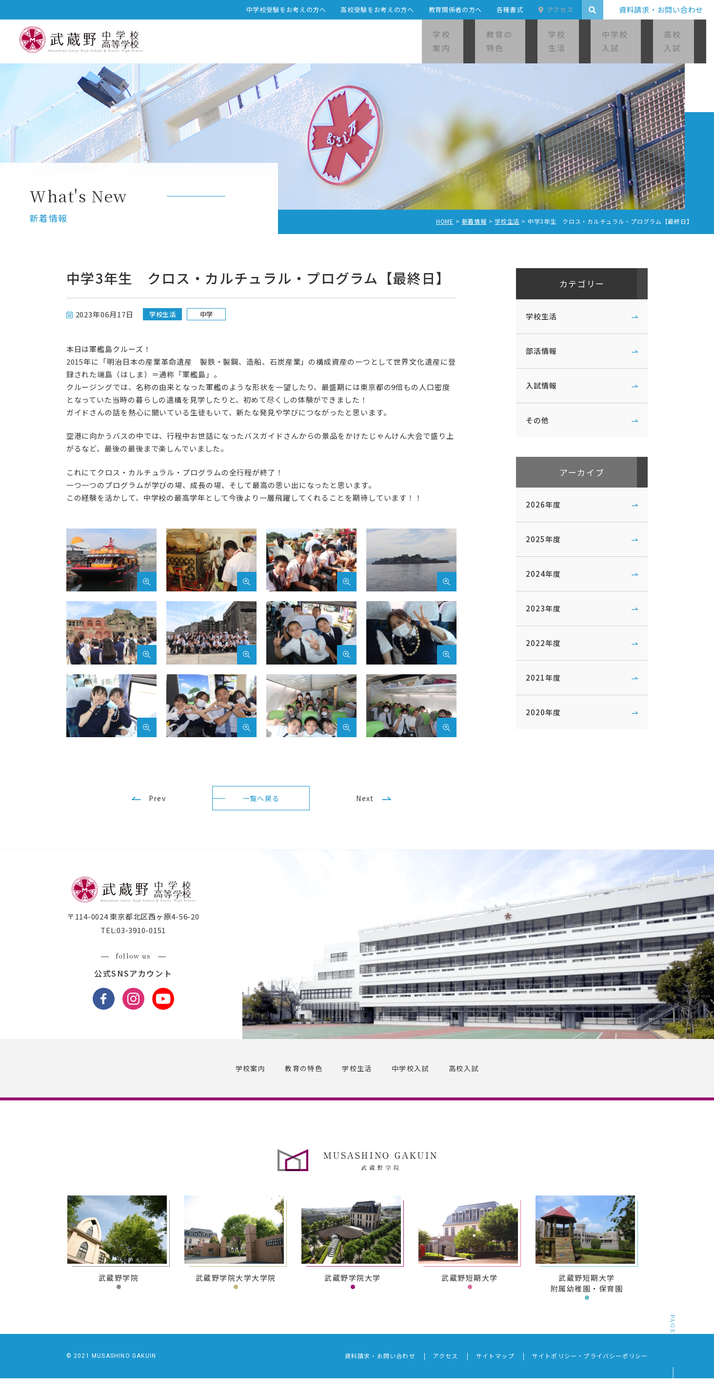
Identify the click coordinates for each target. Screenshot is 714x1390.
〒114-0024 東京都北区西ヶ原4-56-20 (141, 928)
